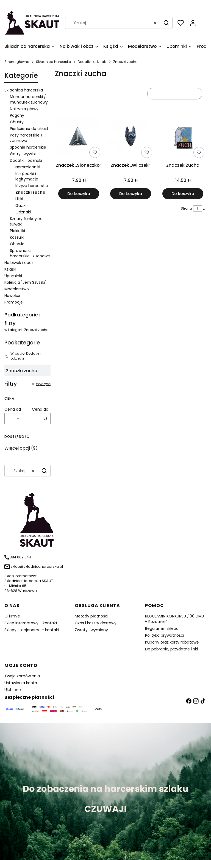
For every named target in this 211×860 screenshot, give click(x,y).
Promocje (13, 302)
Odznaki (23, 212)
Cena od (12, 409)
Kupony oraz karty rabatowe (172, 642)
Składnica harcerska (53, 61)
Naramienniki (27, 167)
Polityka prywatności (164, 635)
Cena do (40, 409)
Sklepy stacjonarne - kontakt (32, 630)
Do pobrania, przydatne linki (171, 649)
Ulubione (12, 689)
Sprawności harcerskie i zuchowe (30, 253)
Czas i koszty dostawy (95, 623)
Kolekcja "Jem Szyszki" (25, 282)
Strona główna (16, 61)
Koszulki (17, 237)
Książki (10, 269)
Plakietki (17, 230)
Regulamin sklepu (162, 628)
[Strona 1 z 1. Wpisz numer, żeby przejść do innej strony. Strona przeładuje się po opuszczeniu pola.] (197, 208)
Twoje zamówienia (22, 676)
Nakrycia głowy (24, 109)
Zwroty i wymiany (91, 630)
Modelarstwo (16, 289)
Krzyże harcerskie (31, 185)
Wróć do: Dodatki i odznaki (22, 356)
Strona (186, 208)
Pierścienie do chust (29, 128)
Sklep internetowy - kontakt (30, 623)
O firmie (12, 616)
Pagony (17, 115)
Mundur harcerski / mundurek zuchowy (29, 99)
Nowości (12, 295)
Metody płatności (91, 616)
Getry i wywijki (23, 154)
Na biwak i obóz (19, 262)
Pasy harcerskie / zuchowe (26, 137)
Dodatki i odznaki (92, 61)
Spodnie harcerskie (28, 147)
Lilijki (19, 199)
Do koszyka (78, 193)
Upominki (13, 276)
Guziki (20, 205)
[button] (166, 22)
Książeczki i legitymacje (26, 176)
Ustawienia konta (20, 683)
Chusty (17, 122)
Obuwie (17, 244)
